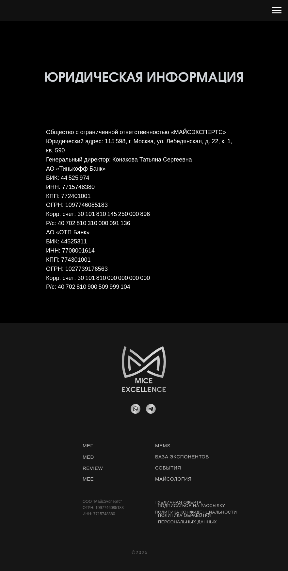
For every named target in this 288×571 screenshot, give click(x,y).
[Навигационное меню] (276, 10)
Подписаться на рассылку (191, 505)
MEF (88, 445)
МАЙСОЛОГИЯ (173, 479)
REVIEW (93, 468)
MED (88, 457)
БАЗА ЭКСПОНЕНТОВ (182, 456)
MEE (88, 479)
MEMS (162, 445)
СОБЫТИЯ (168, 468)
